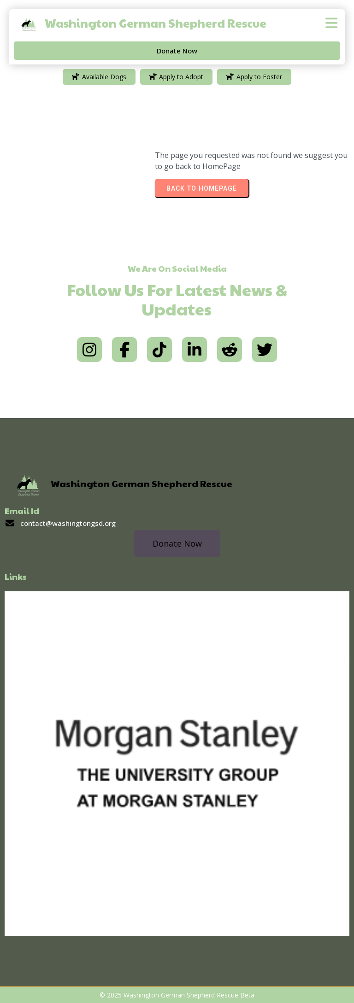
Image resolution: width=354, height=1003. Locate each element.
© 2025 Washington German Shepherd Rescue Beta (177, 995)
